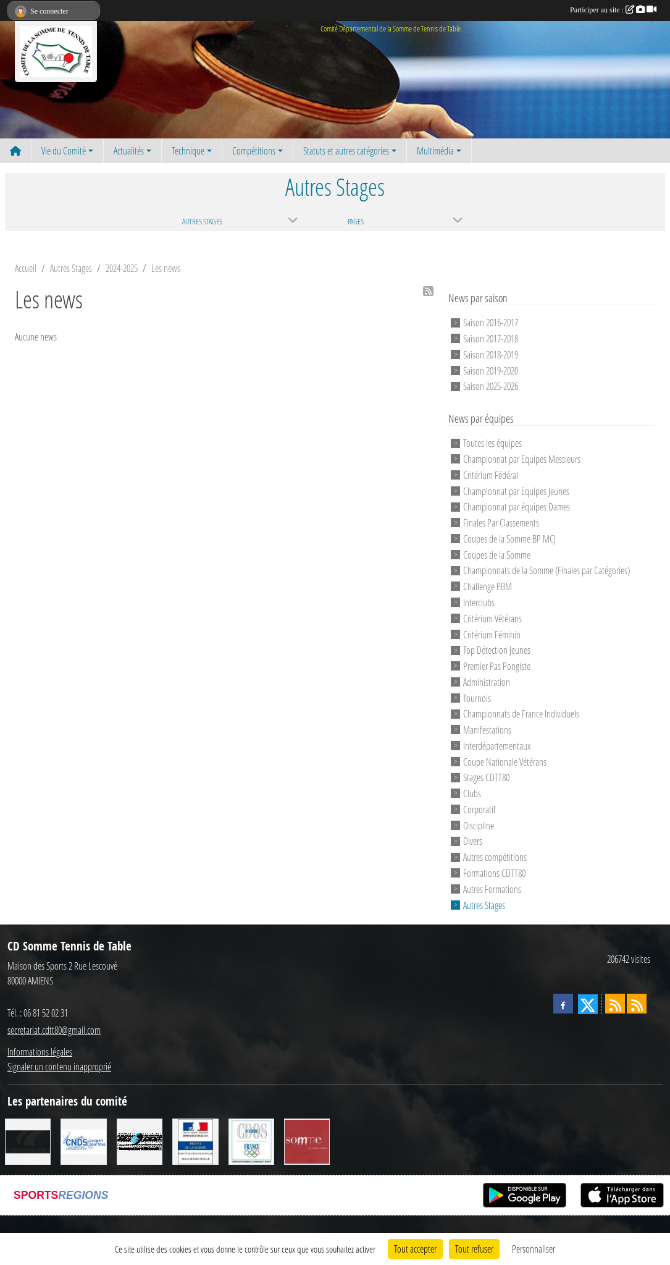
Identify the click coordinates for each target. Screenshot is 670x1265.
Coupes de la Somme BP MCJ (509, 538)
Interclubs (479, 602)
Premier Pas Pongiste (496, 665)
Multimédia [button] (435, 150)
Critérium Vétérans (492, 618)
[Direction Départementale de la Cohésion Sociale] (195, 1140)
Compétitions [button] (253, 150)
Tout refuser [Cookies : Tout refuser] (474, 1248)
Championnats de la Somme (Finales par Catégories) (546, 570)
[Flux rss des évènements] (637, 1003)
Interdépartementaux (496, 745)
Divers (472, 840)
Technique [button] (188, 150)
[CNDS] (83, 1140)
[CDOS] (251, 1140)
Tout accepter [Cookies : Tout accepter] (415, 1248)
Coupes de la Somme (496, 554)
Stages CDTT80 (486, 777)
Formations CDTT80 (494, 872)
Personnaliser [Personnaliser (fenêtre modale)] (533, 1248)
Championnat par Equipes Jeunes (516, 490)
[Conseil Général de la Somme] (307, 1140)
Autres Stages (484, 904)
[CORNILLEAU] (28, 1140)
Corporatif (479, 809)
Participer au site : (613, 10)
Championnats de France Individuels (521, 713)
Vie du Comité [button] (63, 150)
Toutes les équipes (492, 442)
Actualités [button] (129, 150)
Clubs (472, 793)
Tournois (477, 697)
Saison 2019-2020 (490, 369)
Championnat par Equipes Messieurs (521, 458)
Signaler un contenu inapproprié (59, 1066)
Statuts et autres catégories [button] (346, 150)
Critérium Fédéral (490, 474)
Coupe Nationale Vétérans (504, 761)
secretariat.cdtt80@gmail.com (54, 1029)
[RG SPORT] (139, 1140)
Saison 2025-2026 (490, 385)
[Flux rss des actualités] (615, 1003)
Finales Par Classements (501, 522)
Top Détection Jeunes (496, 649)
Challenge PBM (487, 586)
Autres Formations (492, 888)
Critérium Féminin (492, 633)
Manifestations (487, 729)
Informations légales (39, 1051)
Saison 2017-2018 (490, 338)
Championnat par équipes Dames (516, 506)
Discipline (478, 824)
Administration (486, 681)
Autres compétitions (495, 856)
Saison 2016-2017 (490, 322)
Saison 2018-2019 (490, 354)
